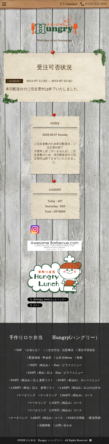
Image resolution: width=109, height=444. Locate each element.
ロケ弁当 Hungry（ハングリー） (45, 440)
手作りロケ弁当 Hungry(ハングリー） (54, 337)
